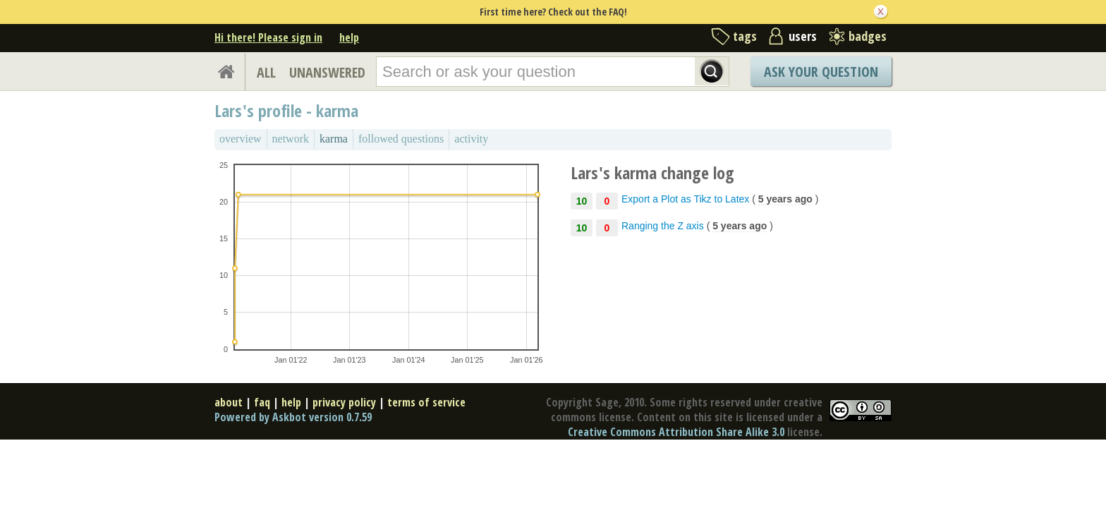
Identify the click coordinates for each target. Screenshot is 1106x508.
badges (868, 36)
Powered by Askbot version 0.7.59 (293, 417)
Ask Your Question (821, 71)
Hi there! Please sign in (268, 37)
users (803, 36)
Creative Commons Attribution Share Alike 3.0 (676, 432)
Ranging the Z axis (662, 225)
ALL (266, 72)
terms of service (426, 402)
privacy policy (344, 402)
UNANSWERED (327, 72)
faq (262, 402)
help (349, 37)
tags (745, 36)
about (228, 402)
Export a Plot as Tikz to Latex (685, 199)
